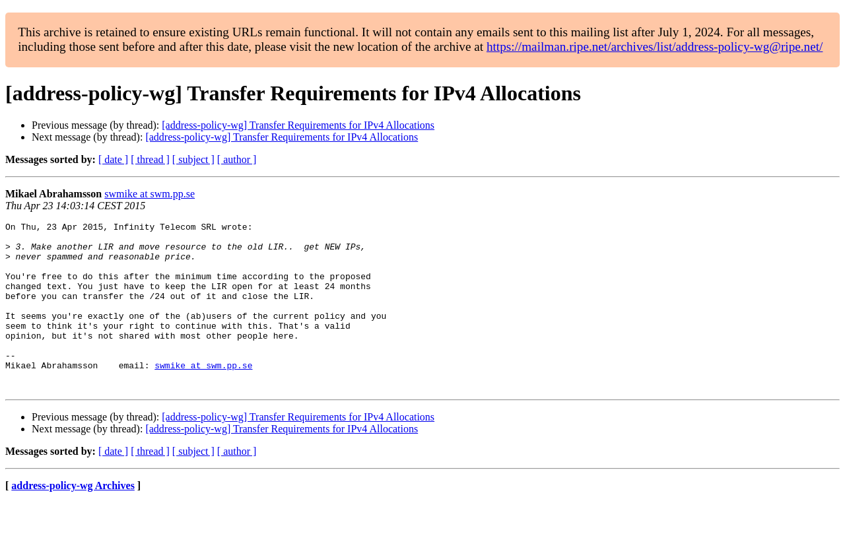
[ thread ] (150, 159)
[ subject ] (193, 159)
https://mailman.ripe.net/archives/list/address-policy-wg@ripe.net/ (655, 46)
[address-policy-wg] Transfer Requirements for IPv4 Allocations (298, 125)
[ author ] (237, 159)
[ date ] (113, 159)
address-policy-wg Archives (73, 519)
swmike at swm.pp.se (149, 193)
